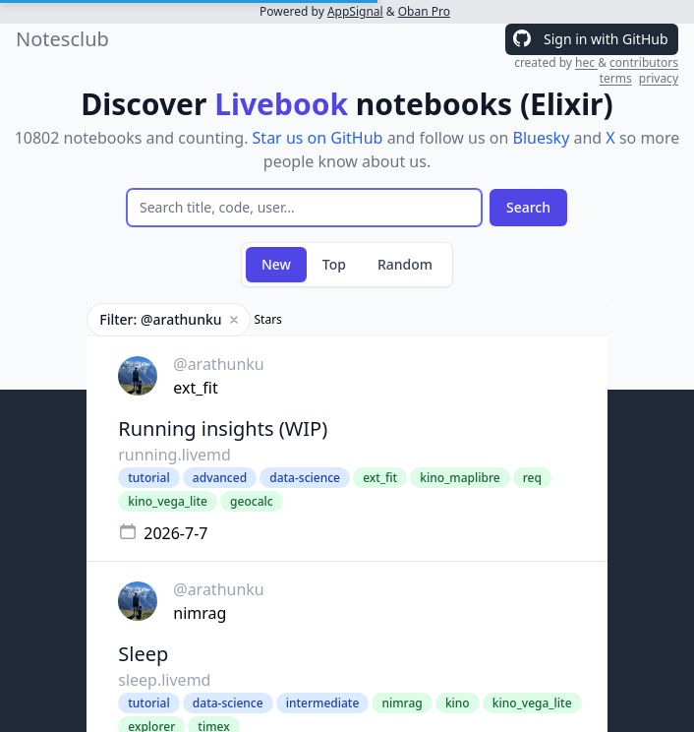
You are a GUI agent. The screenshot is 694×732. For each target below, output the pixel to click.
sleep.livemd (164, 680)
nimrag (199, 613)
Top (334, 264)
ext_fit (195, 387)
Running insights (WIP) (222, 428)
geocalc (251, 501)
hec (586, 62)
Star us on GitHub (318, 138)
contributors (643, 62)
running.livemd (174, 454)
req (532, 477)
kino (457, 703)
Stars (268, 320)
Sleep (143, 653)
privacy (658, 78)
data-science (304, 477)
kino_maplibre (459, 477)
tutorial (148, 477)
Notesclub (62, 39)
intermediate (323, 703)
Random (405, 264)
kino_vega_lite (167, 501)
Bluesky (540, 138)
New (276, 264)
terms (616, 78)
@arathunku (218, 364)
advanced (220, 477)
